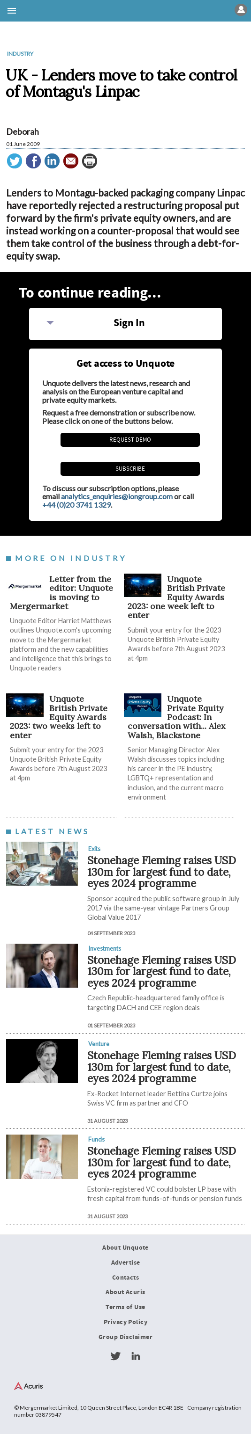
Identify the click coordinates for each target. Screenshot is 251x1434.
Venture (98, 1044)
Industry (20, 53)
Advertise (125, 1262)
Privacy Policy (125, 1322)
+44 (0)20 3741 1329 (76, 504)
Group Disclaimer (125, 1337)
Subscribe (130, 469)
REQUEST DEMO (130, 440)
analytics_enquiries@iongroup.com (117, 496)
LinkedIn (135, 1356)
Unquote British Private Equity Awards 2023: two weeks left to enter (59, 716)
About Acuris (125, 1292)
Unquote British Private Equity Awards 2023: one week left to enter (177, 597)
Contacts (125, 1277)
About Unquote (125, 1247)
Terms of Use (125, 1307)
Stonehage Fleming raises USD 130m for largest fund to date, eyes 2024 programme (161, 871)
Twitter (115, 1356)
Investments (104, 948)
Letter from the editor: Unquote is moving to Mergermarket (62, 592)
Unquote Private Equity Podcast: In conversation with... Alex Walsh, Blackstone (176, 716)
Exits (94, 848)
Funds (96, 1139)
